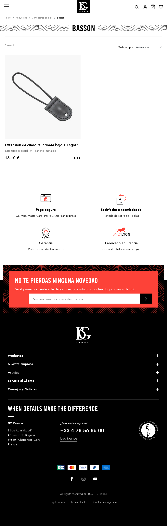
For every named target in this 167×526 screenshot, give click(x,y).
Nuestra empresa (20, 364)
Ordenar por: (126, 47)
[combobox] (148, 47)
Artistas (13, 372)
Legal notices (57, 502)
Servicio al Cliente (21, 381)
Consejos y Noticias (22, 389)
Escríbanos (68, 438)
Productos (15, 356)
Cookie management (105, 502)
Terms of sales (79, 502)
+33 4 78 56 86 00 (82, 430)
